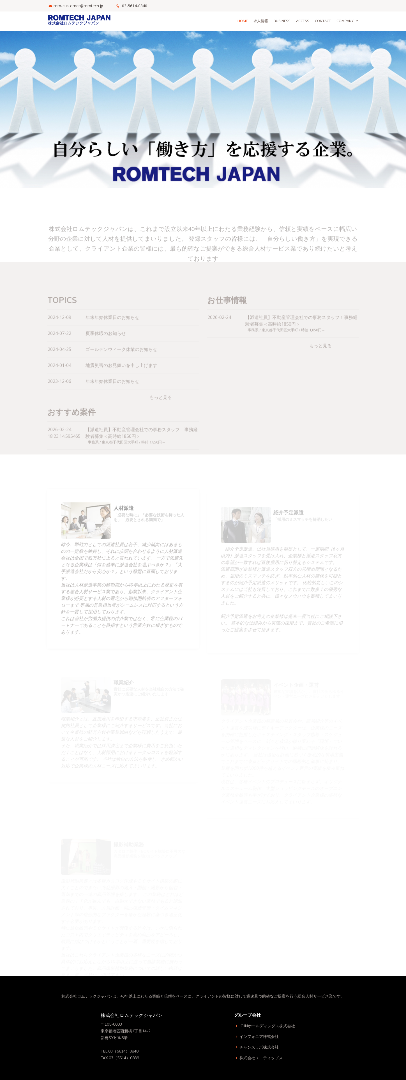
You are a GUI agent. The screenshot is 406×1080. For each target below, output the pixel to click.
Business (282, 20)
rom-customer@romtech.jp (78, 5)
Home (242, 20)
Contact (323, 20)
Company (345, 20)
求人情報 (260, 20)
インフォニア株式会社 (259, 1037)
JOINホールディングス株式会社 (267, 1026)
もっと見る (160, 406)
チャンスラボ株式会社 (259, 1047)
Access (302, 20)
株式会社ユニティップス (261, 1058)
